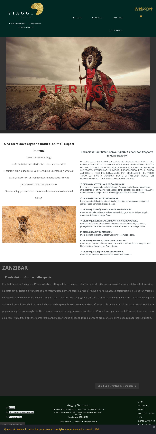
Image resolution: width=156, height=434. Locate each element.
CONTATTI (97, 17)
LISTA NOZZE (116, 30)
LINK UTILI (118, 17)
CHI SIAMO (77, 17)
